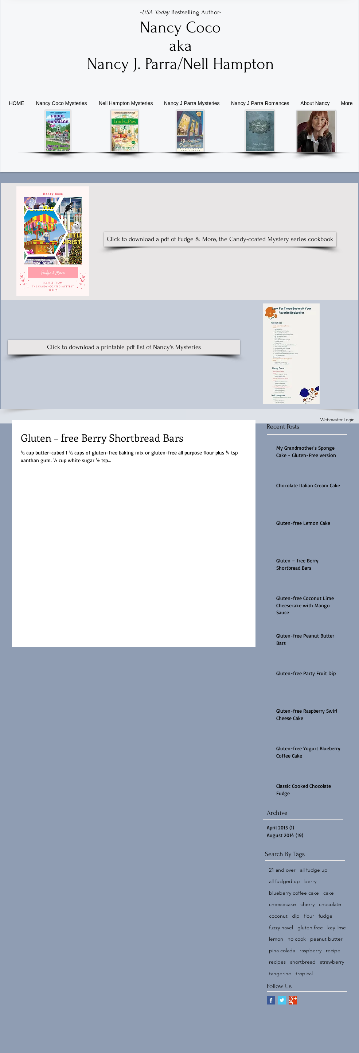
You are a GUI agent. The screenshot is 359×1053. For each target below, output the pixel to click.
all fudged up (284, 881)
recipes (277, 962)
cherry (307, 904)
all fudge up (314, 870)
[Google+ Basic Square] (293, 1000)
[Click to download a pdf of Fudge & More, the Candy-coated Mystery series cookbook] (220, 239)
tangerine (280, 973)
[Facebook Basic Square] (271, 1000)
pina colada (282, 950)
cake (328, 893)
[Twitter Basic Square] (282, 1000)
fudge (325, 916)
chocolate (330, 904)
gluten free (310, 927)
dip (296, 916)
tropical (304, 973)
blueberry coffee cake (294, 893)
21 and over (282, 870)
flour (309, 916)
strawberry (332, 962)
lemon (276, 939)
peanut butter (326, 939)
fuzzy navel (281, 927)
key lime (336, 927)
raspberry (310, 950)
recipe (333, 950)
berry (310, 881)
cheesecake (282, 904)
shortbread (303, 962)
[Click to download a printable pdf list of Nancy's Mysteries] (124, 347)
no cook (297, 939)
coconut (278, 916)
